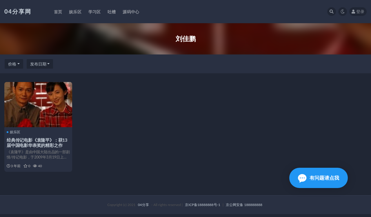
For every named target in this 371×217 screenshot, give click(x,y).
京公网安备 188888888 (244, 207)
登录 (358, 11)
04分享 (143, 207)
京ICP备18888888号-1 (202, 207)
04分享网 (17, 11)
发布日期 (38, 63)
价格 (12, 63)
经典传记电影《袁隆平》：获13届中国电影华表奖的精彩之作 (37, 142)
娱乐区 (14, 132)
